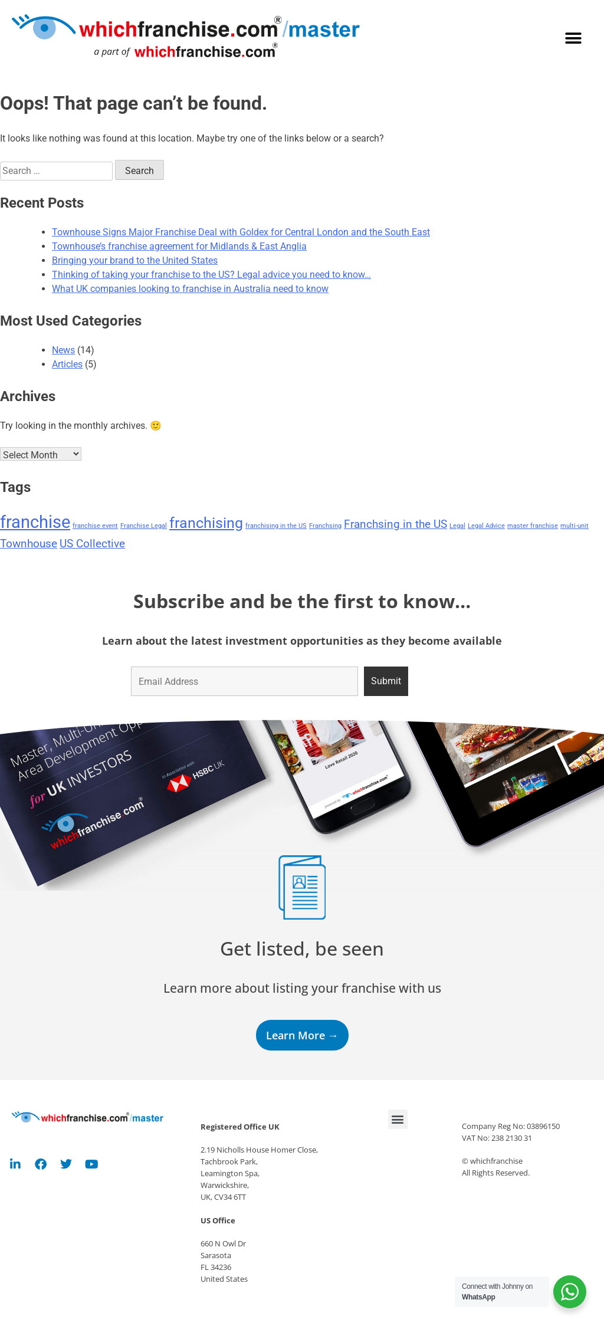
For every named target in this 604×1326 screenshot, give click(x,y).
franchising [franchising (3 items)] (206, 522)
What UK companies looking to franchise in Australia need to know (190, 288)
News (63, 350)
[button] (573, 38)
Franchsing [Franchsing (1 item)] (325, 526)
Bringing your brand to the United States (135, 260)
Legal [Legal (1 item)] (457, 526)
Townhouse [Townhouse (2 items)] (28, 543)
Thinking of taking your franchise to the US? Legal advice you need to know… (211, 274)
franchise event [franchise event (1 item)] (95, 526)
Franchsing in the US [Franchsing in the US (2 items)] (395, 524)
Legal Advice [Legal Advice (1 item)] (486, 526)
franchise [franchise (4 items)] (35, 522)
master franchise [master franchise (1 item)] (532, 526)
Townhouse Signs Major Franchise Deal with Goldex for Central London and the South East (241, 232)
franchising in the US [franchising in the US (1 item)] (276, 526)
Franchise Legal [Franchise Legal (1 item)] (143, 526)
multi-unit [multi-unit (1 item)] (574, 526)
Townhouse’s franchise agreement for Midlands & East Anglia (179, 246)
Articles (67, 364)
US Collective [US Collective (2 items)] (92, 543)
